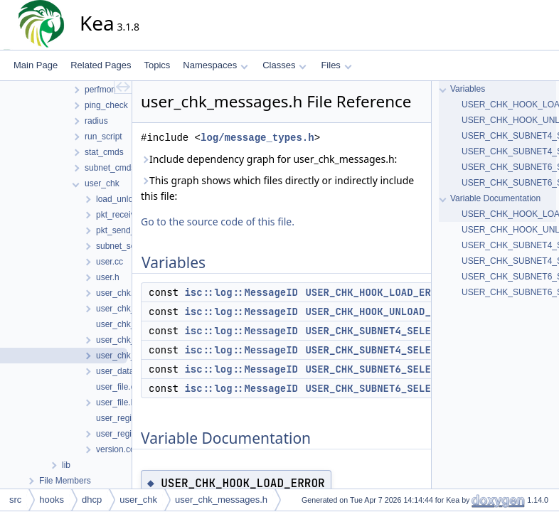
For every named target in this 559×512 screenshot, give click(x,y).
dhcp (92, 499)
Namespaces (215, 65)
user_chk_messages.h (221, 499)
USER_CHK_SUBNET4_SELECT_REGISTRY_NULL (415, 349)
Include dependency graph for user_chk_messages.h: (269, 159)
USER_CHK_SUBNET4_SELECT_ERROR (392, 330)
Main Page (36, 65)
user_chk (138, 499)
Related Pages (100, 65)
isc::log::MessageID (241, 292)
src (15, 499)
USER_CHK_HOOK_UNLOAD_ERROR (382, 311)
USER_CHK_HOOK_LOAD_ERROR (377, 292)
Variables (467, 89)
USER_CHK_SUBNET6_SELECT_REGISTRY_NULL (415, 388)
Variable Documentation (495, 198)
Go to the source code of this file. (217, 221)
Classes (284, 65)
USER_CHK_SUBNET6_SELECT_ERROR (392, 369)
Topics (157, 65)
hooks (51, 499)
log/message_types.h (257, 137)
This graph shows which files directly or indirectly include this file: (277, 188)
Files (336, 65)
